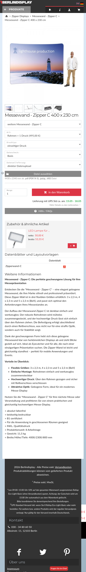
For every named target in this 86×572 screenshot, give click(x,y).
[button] (64, 204)
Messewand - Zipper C (44, 16)
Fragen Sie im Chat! (59, 568)
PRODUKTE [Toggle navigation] (13, 9)
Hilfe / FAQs (43, 210)
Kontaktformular (18, 538)
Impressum (13, 568)
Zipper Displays (20, 16)
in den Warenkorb (56, 192)
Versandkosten (63, 466)
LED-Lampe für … (39, 230)
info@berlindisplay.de (21, 534)
